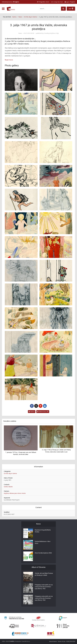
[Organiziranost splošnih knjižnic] (38, 618)
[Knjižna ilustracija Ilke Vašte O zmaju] (56, 318)
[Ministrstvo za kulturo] (14, 618)
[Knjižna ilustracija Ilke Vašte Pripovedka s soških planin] (21, 342)
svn (52, 2)
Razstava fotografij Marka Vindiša (43, 531)
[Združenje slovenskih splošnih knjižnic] (38, 626)
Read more (9, 60)
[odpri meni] (3, 8)
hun (62, 2)
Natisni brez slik (42, 411)
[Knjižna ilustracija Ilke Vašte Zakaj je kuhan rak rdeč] (21, 389)
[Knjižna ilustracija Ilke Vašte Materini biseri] (56, 271)
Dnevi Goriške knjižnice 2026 (43, 553)
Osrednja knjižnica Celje (51, 33)
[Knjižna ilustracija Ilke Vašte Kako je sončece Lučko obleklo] (21, 247)
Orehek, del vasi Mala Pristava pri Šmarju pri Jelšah (44, 574)
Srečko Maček (8, 487)
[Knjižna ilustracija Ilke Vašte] (56, 80)
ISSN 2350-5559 (70, 641)
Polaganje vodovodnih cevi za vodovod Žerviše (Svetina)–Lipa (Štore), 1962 (44, 586)
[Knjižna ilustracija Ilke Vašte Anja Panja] (56, 176)
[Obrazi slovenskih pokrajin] (63, 626)
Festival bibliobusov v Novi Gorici (42, 542)
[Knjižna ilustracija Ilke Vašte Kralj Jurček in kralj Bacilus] (56, 247)
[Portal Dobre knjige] (20, 634)
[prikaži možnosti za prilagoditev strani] (43, 2)
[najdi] (63, 9)
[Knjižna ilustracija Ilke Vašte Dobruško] (56, 199)
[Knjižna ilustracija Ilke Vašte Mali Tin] (21, 271)
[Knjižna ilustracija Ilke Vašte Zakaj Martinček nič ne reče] (21, 365)
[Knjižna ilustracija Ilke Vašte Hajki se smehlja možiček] (21, 223)
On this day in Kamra (10, 473)
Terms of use (61, 641)
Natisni (32, 411)
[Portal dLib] (14, 626)
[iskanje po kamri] (50, 9)
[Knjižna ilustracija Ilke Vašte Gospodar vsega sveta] (56, 223)
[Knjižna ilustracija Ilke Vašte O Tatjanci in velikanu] (21, 318)
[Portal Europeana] (62, 618)
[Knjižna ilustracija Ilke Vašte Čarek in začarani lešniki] (21, 199)
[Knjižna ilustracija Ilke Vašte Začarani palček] (56, 342)
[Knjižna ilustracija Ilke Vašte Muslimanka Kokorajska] (56, 294)
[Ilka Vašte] (21, 80)
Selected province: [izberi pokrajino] (10, 2)
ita (58, 2)
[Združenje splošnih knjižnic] (50, 633)
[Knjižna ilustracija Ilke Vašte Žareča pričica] (56, 365)
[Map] (71, 9)
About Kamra (53, 641)
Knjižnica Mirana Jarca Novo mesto (15, 493)
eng (55, 2)
